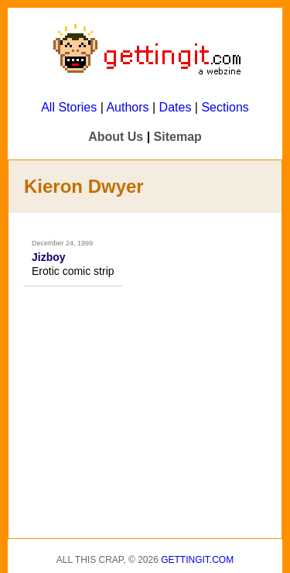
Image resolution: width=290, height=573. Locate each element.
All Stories (69, 107)
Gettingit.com (197, 559)
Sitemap (178, 136)
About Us (115, 136)
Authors (127, 107)
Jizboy (49, 257)
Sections (224, 107)
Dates (175, 107)
